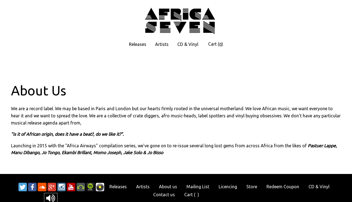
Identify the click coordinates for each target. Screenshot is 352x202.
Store (251, 186)
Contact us (164, 194)
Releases (137, 44)
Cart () (215, 44)
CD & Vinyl (187, 44)
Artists (162, 44)
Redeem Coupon (282, 186)
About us (168, 186)
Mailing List (197, 186)
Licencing (228, 186)
